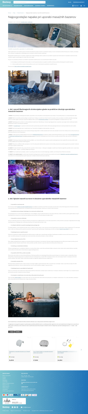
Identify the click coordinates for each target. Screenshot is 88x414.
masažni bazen (17, 125)
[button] (81, 350)
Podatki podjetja (6, 410)
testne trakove (18, 277)
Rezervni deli (50, 5)
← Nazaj (11, 331)
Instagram (15, 407)
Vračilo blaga (5, 381)
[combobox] (29, 2)
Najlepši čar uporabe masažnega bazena (69, 154)
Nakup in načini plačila (7, 375)
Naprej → (18, 331)
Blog (69, 2)
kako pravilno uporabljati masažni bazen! (23, 66)
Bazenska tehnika (40, 5)
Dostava (4, 377)
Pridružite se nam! (26, 410)
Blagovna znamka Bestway (16, 410)
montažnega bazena (75, 134)
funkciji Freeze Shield (63, 229)
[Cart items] (81, 5)
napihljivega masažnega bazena (15, 136)
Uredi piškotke (5, 389)
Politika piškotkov (6, 387)
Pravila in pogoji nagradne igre (8, 391)
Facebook (12, 407)
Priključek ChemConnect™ (38, 134)
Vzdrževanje (30, 22)
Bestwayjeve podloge (43, 119)
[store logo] (7, 2)
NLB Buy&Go (5, 380)
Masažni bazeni (18, 5)
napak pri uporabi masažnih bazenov (24, 206)
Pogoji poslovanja (6, 384)
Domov (9, 12)
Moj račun (76, 5)
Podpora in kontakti (78, 2)
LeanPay (4, 378)
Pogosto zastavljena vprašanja (8, 383)
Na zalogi (12, 357)
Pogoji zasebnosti (6, 386)
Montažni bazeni (28, 5)
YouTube (17, 407)
